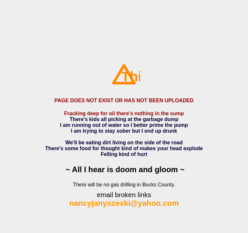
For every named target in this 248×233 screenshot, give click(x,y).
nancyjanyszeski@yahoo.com (124, 203)
